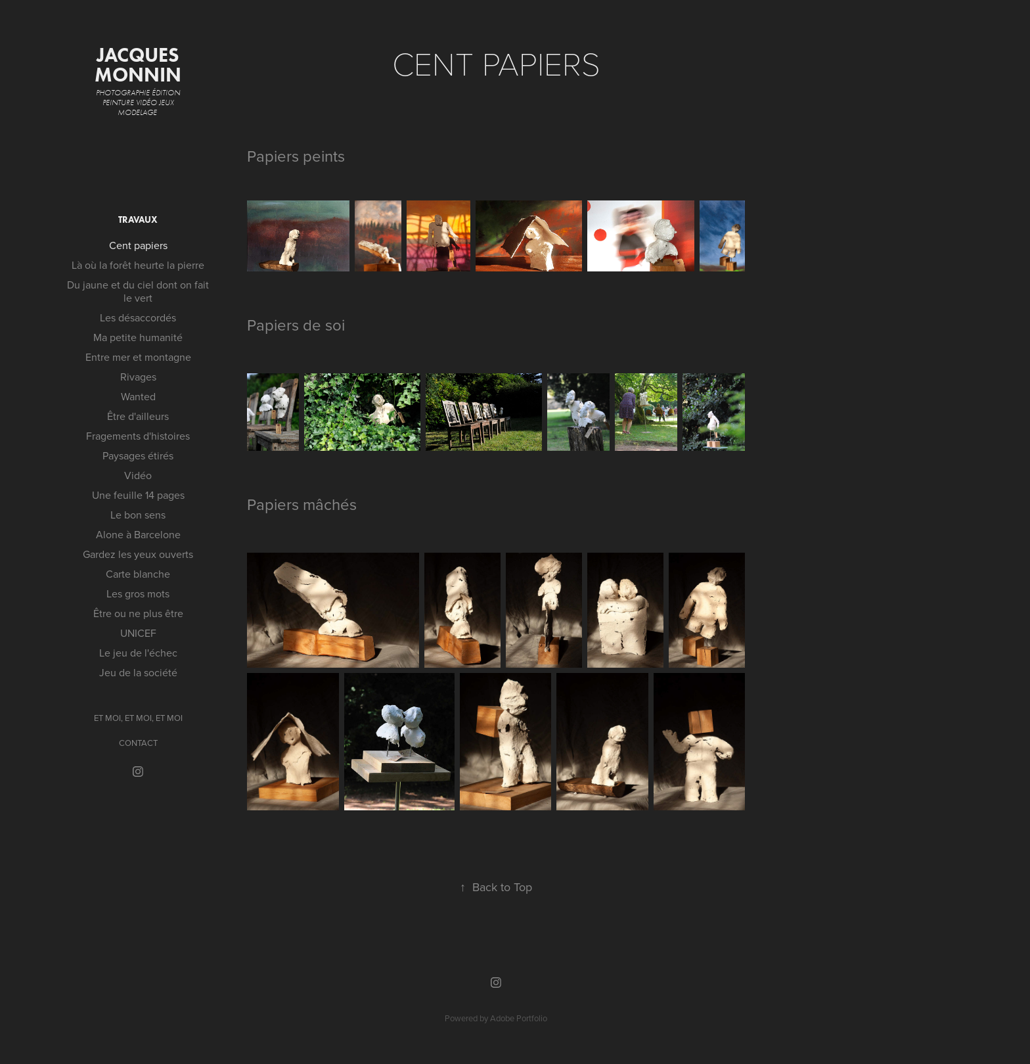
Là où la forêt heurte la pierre (138, 265)
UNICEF (138, 633)
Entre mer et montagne (138, 357)
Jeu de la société (138, 672)
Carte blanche (138, 574)
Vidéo (138, 475)
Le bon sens (138, 514)
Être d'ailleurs (138, 416)
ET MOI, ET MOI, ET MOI (138, 718)
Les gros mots (137, 593)
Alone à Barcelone (138, 534)
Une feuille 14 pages (138, 495)
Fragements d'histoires (138, 435)
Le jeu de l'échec (138, 652)
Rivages (138, 376)
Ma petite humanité (138, 337)
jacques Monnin (139, 65)
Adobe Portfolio (518, 1018)
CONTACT (138, 743)
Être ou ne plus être (138, 613)
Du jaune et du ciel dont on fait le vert (138, 291)
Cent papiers (138, 245)
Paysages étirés (137, 455)
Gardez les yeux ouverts (138, 554)
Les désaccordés (138, 317)
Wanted (138, 396)
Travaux (138, 219)
